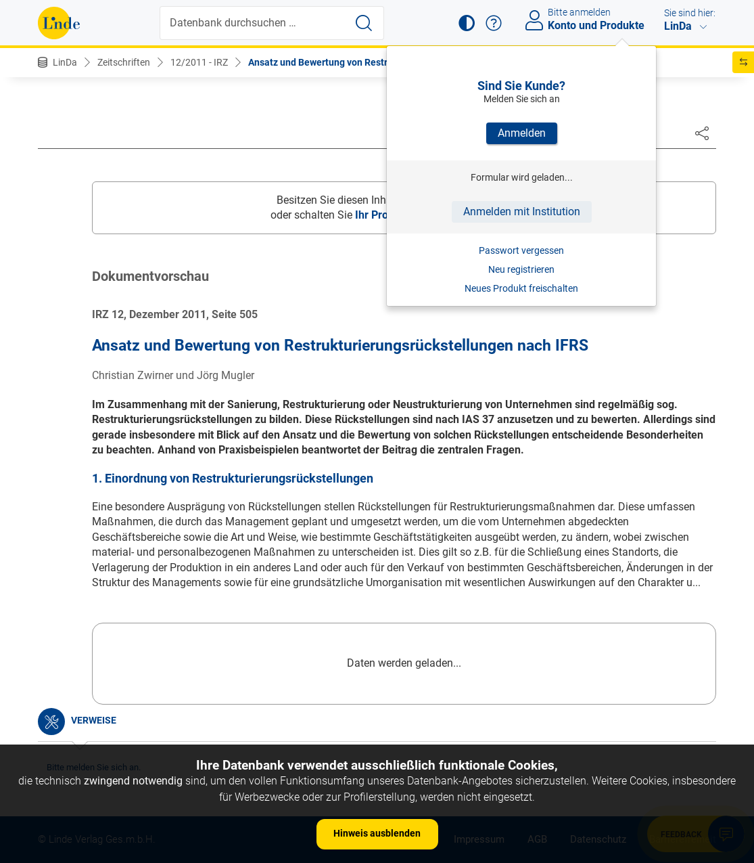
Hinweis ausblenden (377, 833)
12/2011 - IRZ (199, 62)
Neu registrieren (521, 269)
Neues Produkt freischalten (521, 288)
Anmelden (522, 133)
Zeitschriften (123, 62)
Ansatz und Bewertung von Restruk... (327, 62)
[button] (466, 23)
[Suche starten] (363, 23)
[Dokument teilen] (702, 132)
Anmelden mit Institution (521, 211)
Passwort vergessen (521, 250)
